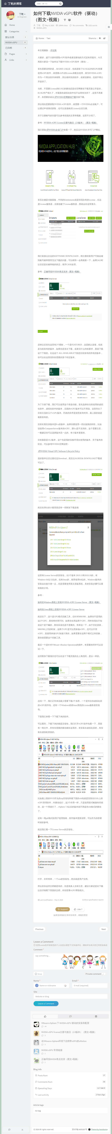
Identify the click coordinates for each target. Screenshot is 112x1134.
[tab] (45, 1016)
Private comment (93, 973)
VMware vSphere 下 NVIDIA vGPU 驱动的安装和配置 (65, 1023)
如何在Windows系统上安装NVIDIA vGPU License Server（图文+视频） (69, 602)
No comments (78, 25)
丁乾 (38, 25)
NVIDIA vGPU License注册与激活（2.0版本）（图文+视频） (71, 123)
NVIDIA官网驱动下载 (65, 97)
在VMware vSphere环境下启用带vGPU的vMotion (63, 1041)
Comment (39, 949)
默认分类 (15, 37)
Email (75, 980)
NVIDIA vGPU (15, 42)
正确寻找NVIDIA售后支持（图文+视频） (62, 272)
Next (104, 929)
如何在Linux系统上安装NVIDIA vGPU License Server (61, 609)
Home (40, 38)
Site (35, 991)
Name (37, 980)
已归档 (15, 47)
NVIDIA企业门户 (55, 130)
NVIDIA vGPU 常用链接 (51, 1050)
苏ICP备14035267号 (79, 1129)
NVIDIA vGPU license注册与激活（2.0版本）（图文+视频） (68, 1032)
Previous (39, 929)
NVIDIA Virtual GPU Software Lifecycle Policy (59, 451)
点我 (53, 50)
